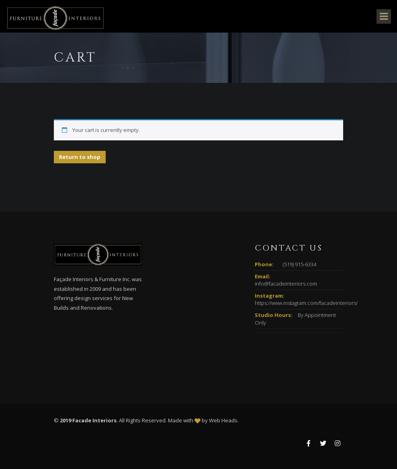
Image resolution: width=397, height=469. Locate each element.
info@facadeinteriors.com (286, 283)
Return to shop (79, 156)
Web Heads (223, 420)
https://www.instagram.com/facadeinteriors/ (306, 302)
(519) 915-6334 (299, 264)
